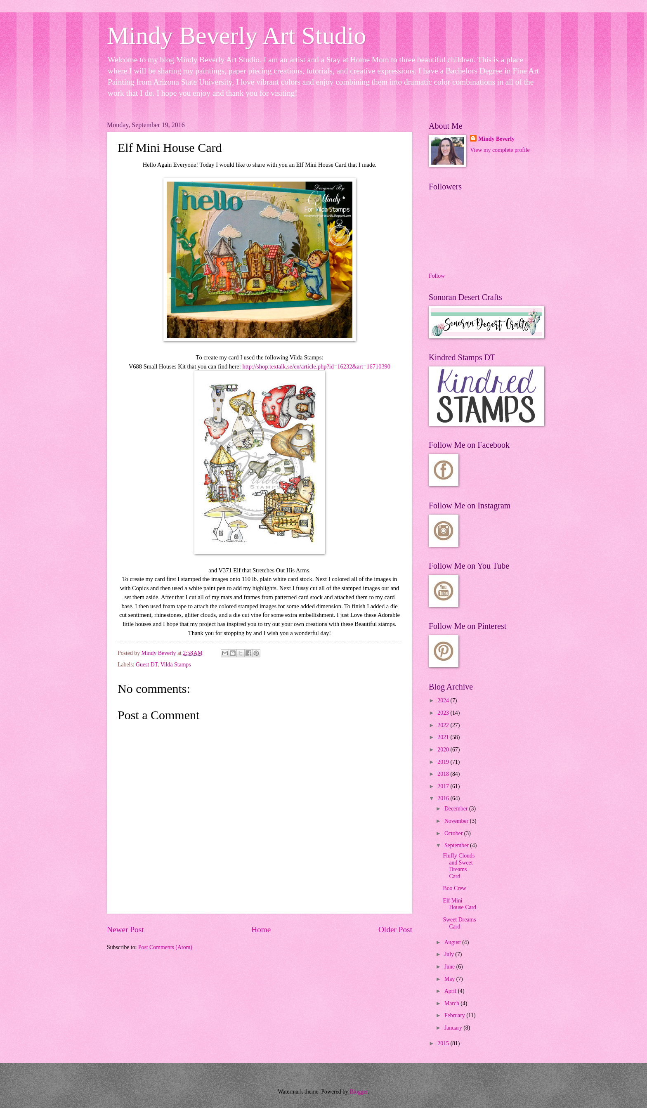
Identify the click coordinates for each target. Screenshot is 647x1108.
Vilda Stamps (176, 664)
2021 (443, 737)
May (450, 979)
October (454, 833)
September (457, 845)
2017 (443, 786)
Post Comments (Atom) (165, 947)
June (450, 967)
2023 (443, 713)
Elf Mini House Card (459, 904)
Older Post (395, 929)
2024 (443, 700)
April (451, 991)
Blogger (358, 1092)
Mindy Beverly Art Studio (236, 35)
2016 (443, 798)
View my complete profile (499, 150)
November (457, 821)
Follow (437, 276)
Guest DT (147, 664)
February (455, 1015)
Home (261, 929)
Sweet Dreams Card (459, 923)
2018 (443, 774)
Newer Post (125, 929)
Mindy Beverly (496, 139)
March (452, 1003)
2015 (443, 1043)
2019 (443, 762)
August (453, 942)
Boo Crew (454, 888)
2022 (443, 725)
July (449, 954)
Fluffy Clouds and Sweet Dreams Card (459, 866)
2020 (443, 750)
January (453, 1028)
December (456, 809)
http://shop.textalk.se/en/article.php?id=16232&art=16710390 (316, 366)
